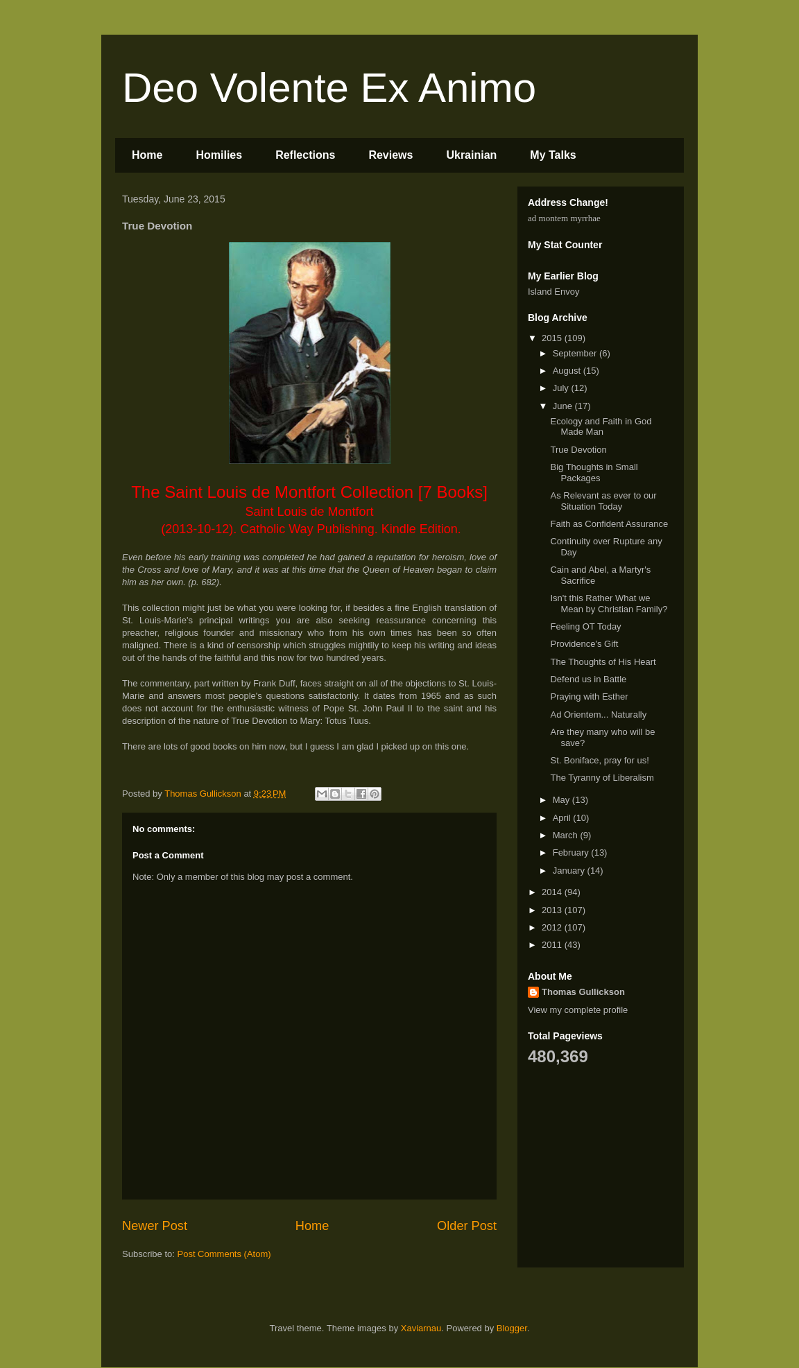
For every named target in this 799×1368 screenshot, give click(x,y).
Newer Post (154, 1226)
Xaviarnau (421, 1328)
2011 (553, 945)
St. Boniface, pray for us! (599, 760)
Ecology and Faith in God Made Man (600, 427)
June (564, 406)
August (568, 370)
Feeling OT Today (585, 626)
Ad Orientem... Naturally (598, 714)
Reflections (305, 155)
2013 (553, 910)
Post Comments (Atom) (224, 1254)
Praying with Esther (589, 696)
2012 (553, 927)
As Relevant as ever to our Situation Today (603, 501)
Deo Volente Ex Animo (329, 87)
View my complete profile (578, 1010)
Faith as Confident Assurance (609, 524)
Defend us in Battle (588, 679)
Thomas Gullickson (583, 992)
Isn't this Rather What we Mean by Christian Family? (608, 603)
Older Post (467, 1226)
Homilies (219, 155)
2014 (553, 892)
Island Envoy (553, 291)
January (570, 870)
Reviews (390, 155)
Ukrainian (471, 155)
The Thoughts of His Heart (602, 662)
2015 (553, 338)
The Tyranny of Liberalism (601, 777)
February (572, 852)
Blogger (512, 1328)
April (563, 818)
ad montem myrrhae (564, 218)
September (576, 353)
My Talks (553, 155)
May (562, 800)
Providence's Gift (584, 644)
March (567, 835)
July (562, 388)
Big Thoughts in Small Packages (593, 472)
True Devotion (578, 449)
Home (147, 155)
